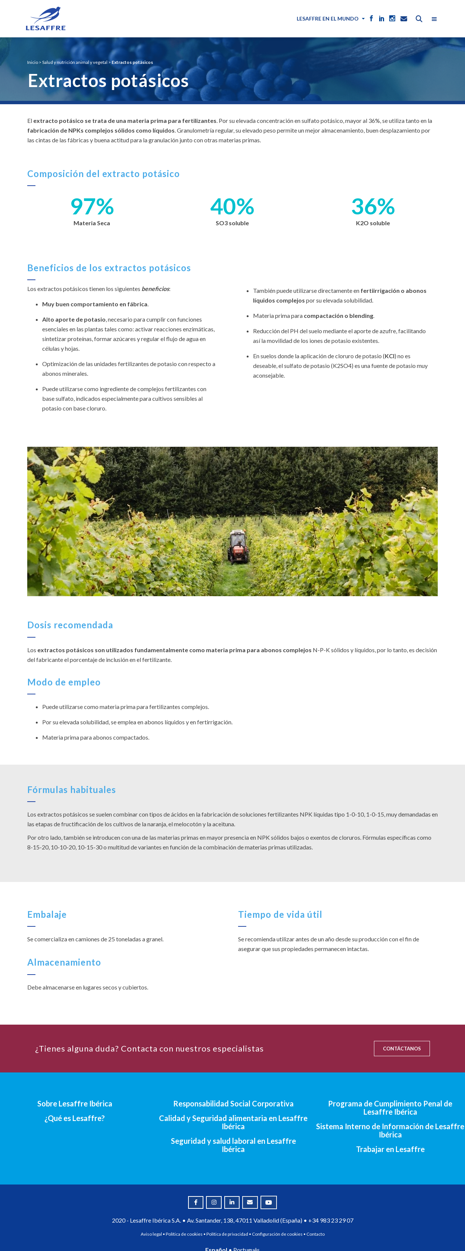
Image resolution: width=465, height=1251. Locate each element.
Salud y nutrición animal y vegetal (74, 62)
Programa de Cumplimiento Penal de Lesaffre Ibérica (390, 1107)
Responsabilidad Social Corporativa (233, 1103)
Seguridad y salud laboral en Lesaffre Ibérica (233, 1145)
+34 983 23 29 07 (330, 1220)
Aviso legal (151, 1234)
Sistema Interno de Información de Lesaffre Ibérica (390, 1130)
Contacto (315, 1234)
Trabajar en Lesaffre (390, 1149)
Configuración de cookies (277, 1234)
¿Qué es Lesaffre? (74, 1118)
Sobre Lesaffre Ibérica (74, 1103)
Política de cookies (184, 1234)
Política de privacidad (227, 1234)
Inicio (32, 62)
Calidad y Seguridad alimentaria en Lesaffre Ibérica (233, 1122)
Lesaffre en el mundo (328, 18)
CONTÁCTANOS (402, 1049)
